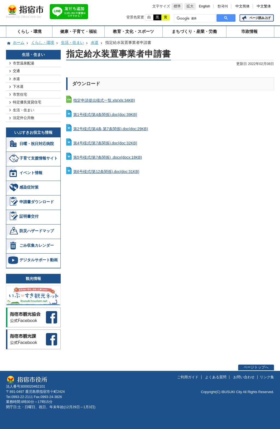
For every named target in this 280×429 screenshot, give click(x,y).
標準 (177, 6)
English (204, 6)
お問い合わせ (244, 377)
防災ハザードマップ (36, 231)
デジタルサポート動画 (38, 260)
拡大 (190, 6)
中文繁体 (264, 6)
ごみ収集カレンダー (36, 245)
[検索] (194, 18)
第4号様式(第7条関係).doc (105, 143)
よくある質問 (215, 377)
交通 (16, 71)
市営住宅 (20, 94)
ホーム (18, 42)
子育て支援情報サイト (38, 158)
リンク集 (267, 377)
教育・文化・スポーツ (133, 31)
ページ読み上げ (259, 17)
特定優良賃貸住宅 (27, 102)
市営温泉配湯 (23, 63)
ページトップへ (256, 367)
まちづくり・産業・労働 (194, 31)
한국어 (222, 6)
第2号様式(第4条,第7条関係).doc (110, 129)
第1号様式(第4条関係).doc (105, 114)
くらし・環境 (29, 31)
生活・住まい (72, 42)
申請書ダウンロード (36, 202)
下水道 (18, 86)
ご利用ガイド (188, 377)
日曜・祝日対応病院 (36, 143)
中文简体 (242, 6)
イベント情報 (30, 173)
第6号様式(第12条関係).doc (106, 171)
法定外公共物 (23, 118)
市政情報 (249, 31)
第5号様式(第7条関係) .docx (107, 157)
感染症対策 (29, 187)
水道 (94, 42)
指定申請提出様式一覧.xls (104, 100)
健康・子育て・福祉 (78, 31)
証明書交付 (29, 216)
